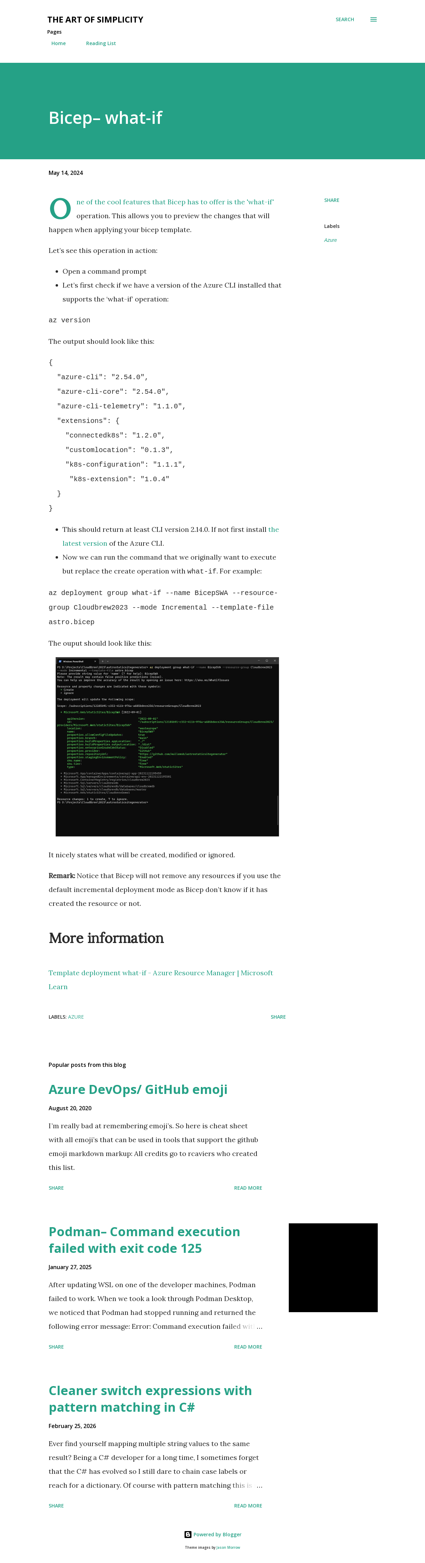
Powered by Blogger (213, 1534)
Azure (330, 240)
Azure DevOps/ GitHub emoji (138, 1089)
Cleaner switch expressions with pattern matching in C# (150, 1399)
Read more (248, 1187)
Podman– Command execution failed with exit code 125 (144, 1240)
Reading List (97, 43)
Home (54, 43)
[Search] (345, 19)
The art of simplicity (95, 19)
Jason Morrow (228, 1547)
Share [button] (332, 200)
